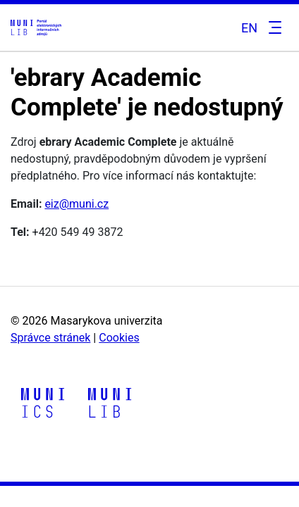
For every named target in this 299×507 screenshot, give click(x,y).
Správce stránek (50, 337)
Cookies (119, 337)
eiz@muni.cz (76, 204)
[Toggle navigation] (272, 27)
